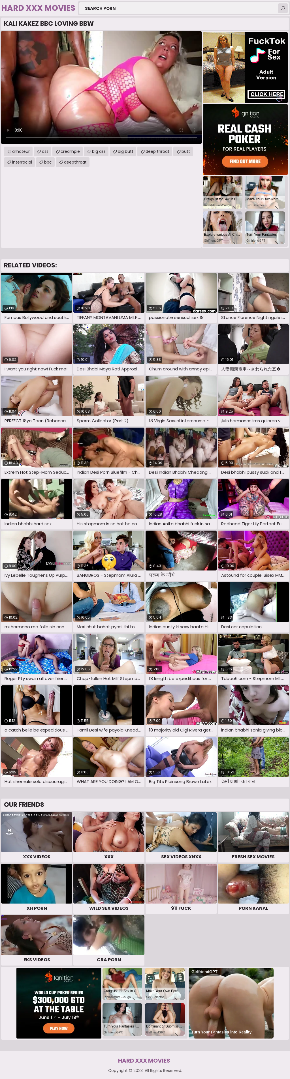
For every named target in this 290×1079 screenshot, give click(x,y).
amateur (21, 151)
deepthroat (75, 162)
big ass (99, 151)
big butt (125, 151)
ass (45, 151)
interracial (22, 162)
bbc (48, 162)
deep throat (157, 151)
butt (186, 151)
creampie (70, 151)
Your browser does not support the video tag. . (101, 87)
